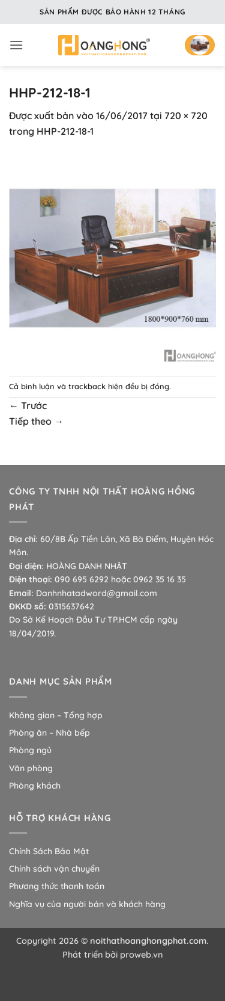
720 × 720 (186, 115)
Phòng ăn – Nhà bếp (49, 732)
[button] (16, 45)
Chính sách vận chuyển (54, 868)
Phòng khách (35, 785)
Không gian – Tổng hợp (56, 715)
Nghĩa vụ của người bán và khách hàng (87, 904)
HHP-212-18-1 (65, 131)
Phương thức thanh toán (56, 886)
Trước (28, 405)
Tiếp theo (36, 421)
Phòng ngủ (30, 750)
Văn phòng (31, 768)
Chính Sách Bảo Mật (49, 851)
